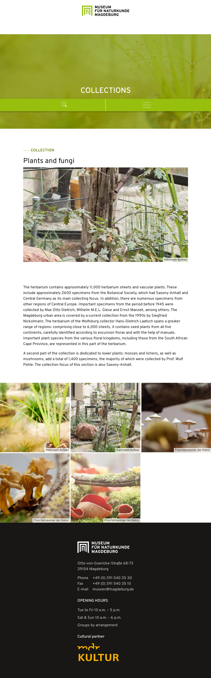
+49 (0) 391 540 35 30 (112, 570)
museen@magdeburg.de (113, 581)
